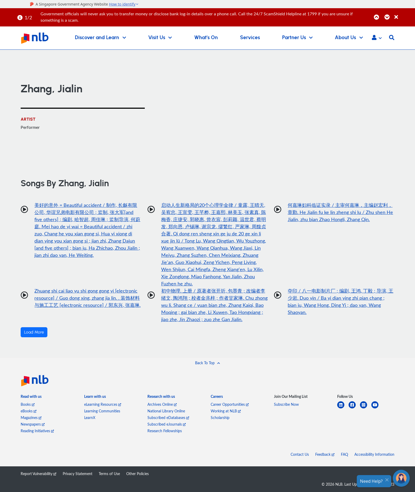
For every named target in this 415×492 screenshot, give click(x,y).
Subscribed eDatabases (168, 417)
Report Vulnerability (38, 473)
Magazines (31, 417)
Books (28, 404)
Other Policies (137, 473)
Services (250, 37)
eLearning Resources (102, 404)
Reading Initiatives (37, 430)
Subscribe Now (286, 404)
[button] (377, 38)
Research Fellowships (164, 430)
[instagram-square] (365, 408)
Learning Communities (102, 410)
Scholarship (220, 417)
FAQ (344, 454)
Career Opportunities (230, 404)
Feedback (325, 454)
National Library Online (166, 410)
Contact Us (300, 454)
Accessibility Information (374, 454)
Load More (34, 332)
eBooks (29, 410)
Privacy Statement (77, 473)
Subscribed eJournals (166, 424)
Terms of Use (109, 473)
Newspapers (33, 424)
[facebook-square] (354, 408)
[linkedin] (343, 408)
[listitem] (31, 397)
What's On (206, 37)
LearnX (89, 417)
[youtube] (377, 408)
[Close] (404, 14)
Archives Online (162, 404)
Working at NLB (226, 410)
